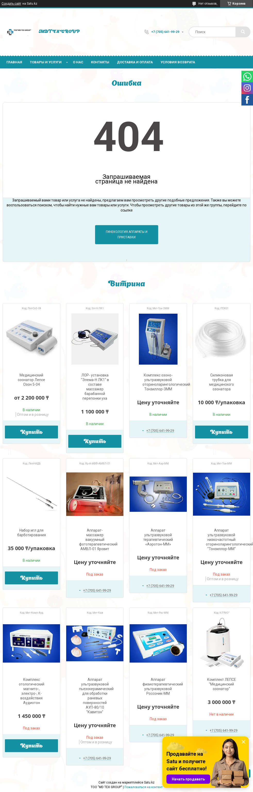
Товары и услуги (46, 62)
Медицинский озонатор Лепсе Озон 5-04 (31, 379)
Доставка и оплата (135, 62)
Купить (31, 432)
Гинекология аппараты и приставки (126, 234)
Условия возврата (178, 62)
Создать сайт (11, 3)
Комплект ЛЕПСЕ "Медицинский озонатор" (221, 684)
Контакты (100, 62)
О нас (78, 62)
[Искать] (242, 32)
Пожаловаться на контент (143, 787)
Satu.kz (149, 782)
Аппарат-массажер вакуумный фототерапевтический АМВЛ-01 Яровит (98, 539)
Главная (14, 62)
